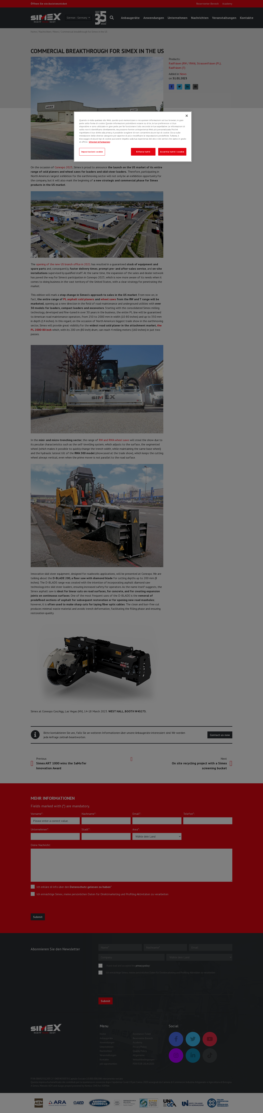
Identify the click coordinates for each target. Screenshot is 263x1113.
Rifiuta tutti (143, 151)
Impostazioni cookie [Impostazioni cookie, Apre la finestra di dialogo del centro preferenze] (92, 151)
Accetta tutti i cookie (172, 151)
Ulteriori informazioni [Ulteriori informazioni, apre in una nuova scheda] (99, 141)
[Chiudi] (187, 116)
